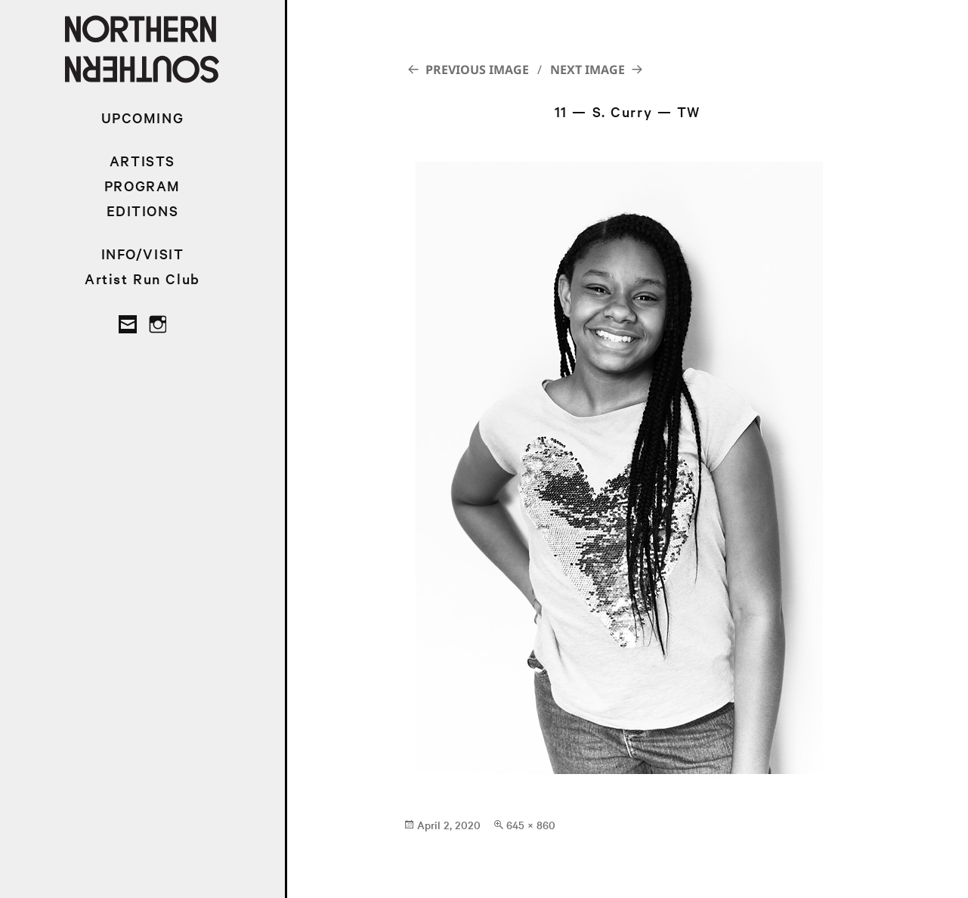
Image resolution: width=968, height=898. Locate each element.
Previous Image (477, 69)
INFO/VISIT (142, 253)
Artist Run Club (142, 278)
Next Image (587, 69)
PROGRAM (142, 185)
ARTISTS (142, 160)
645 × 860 (530, 824)
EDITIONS (143, 210)
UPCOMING (142, 117)
